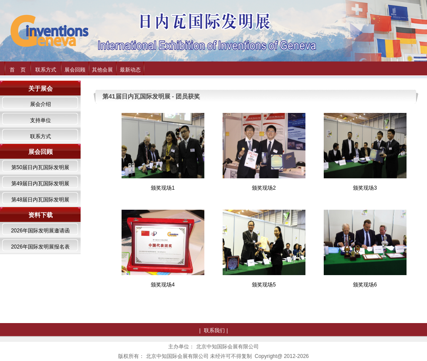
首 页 (18, 70)
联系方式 (45, 70)
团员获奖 (188, 96)
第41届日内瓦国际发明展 (136, 96)
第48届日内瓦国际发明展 (40, 200)
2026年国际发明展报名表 (40, 247)
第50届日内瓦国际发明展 (40, 167)
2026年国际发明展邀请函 (40, 231)
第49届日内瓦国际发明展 (40, 183)
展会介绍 (40, 104)
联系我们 (214, 330)
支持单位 (40, 120)
